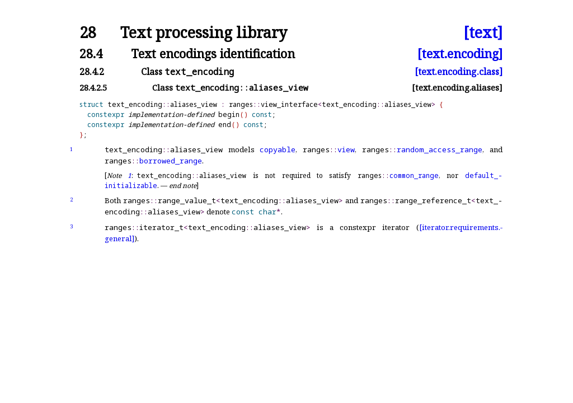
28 (87, 32)
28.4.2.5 (93, 87)
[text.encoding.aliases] (457, 87)
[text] (482, 32)
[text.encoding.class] (458, 71)
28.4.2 (91, 71)
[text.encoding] (459, 53)
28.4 (90, 53)
